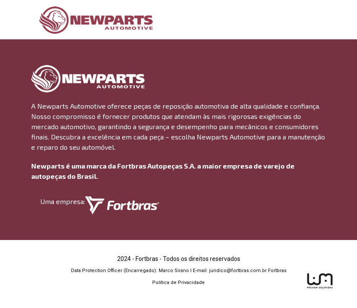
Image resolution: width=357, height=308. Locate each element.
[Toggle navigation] (320, 20)
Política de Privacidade (178, 282)
